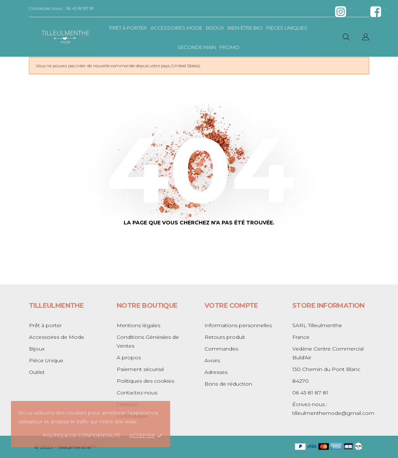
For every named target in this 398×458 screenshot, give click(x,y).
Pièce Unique (46, 360)
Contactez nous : (46, 8)
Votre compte (231, 306)
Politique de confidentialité (81, 435)
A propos (129, 357)
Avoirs (212, 360)
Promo (229, 47)
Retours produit (224, 337)
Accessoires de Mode (56, 337)
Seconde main (196, 47)
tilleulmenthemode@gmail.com (333, 413)
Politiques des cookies (145, 381)
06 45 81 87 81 (80, 8)
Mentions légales (138, 325)
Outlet (37, 372)
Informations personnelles (238, 325)
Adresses (216, 372)
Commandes (221, 348)
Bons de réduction (228, 384)
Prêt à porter (128, 28)
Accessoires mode (176, 28)
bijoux (215, 28)
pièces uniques (286, 28)
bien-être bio (245, 28)
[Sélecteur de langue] (365, 38)
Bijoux (37, 348)
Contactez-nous (137, 392)
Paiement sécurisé (140, 369)
